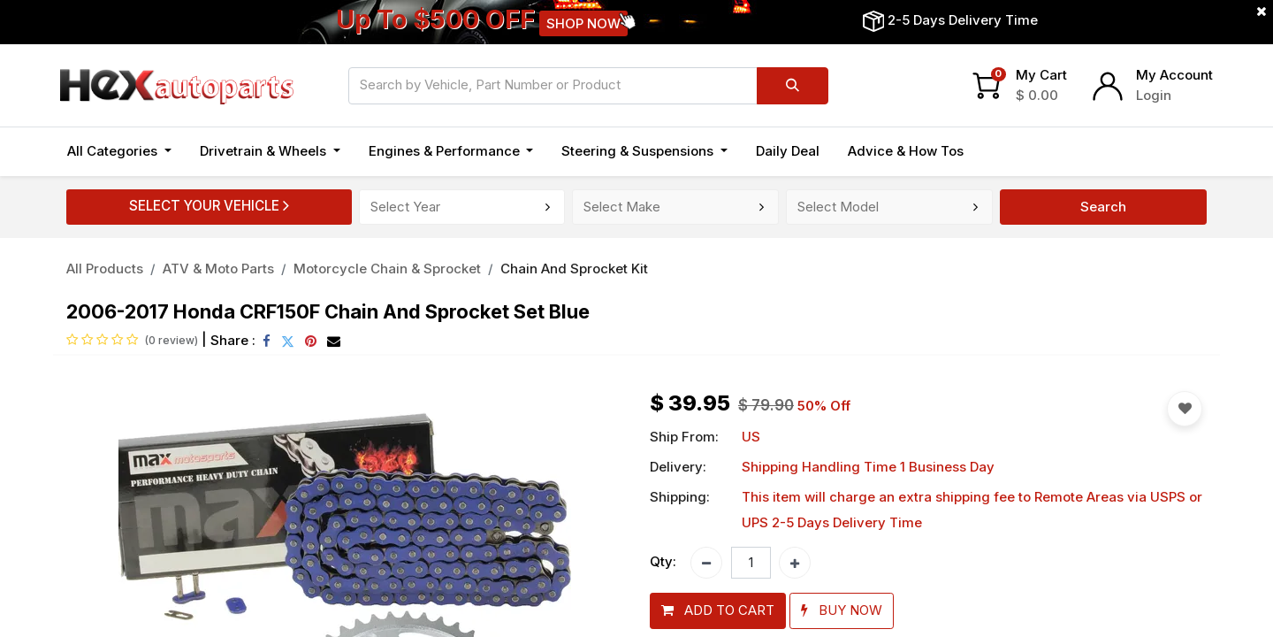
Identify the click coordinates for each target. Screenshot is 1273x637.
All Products (104, 268)
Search (1103, 206)
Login (1153, 95)
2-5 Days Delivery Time (963, 20)
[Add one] (795, 563)
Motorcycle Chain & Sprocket (387, 268)
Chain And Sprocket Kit (574, 268)
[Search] (792, 85)
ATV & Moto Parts (218, 268)
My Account (1174, 74)
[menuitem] (788, 151)
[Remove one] (706, 563)
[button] (718, 611)
